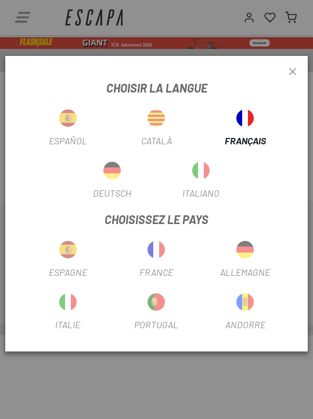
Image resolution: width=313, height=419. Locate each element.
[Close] (292, 72)
